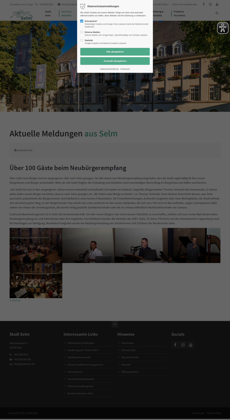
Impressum (125, 69)
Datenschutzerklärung (109, 69)
